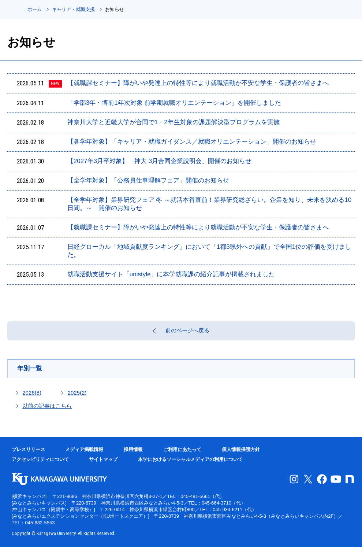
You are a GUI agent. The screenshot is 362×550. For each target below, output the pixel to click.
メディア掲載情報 (84, 452)
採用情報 (133, 452)
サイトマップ (103, 463)
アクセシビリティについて (40, 463)
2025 (77, 396)
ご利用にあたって (182, 452)
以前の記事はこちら (47, 409)
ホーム (34, 9)
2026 (31, 396)
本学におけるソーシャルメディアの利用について (190, 463)
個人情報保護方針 (241, 452)
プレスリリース (28, 452)
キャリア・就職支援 (73, 9)
